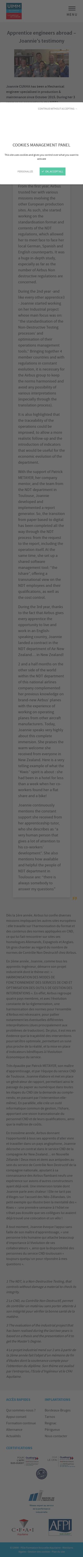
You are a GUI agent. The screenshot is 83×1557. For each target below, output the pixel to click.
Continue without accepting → (57, 108)
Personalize (25, 171)
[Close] (41, 778)
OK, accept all (52, 171)
